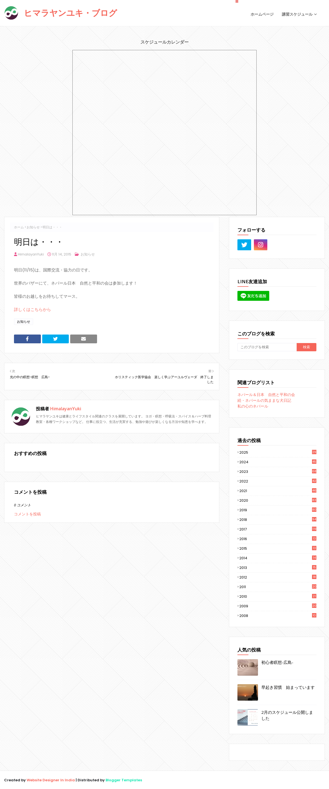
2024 (277, 462)
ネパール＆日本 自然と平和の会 (266, 394)
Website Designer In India (51, 780)
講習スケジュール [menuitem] (297, 14)
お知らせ (33, 227)
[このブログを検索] (267, 347)
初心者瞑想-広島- (277, 662)
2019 (277, 510)
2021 (277, 490)
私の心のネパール (252, 406)
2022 (277, 481)
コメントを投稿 (27, 514)
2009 (277, 606)
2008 (277, 615)
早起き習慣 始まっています (288, 687)
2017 (277, 529)
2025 (277, 452)
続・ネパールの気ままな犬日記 (264, 400)
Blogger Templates (124, 780)
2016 (277, 539)
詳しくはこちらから (32, 309)
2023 (277, 471)
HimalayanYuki (31, 254)
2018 (277, 519)
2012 (277, 577)
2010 (277, 596)
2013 (277, 568)
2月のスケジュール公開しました (287, 715)
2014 (277, 558)
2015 (277, 548)
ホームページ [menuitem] (262, 14)
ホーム (19, 227)
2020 (277, 500)
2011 (277, 587)
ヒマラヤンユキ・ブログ (70, 12)
